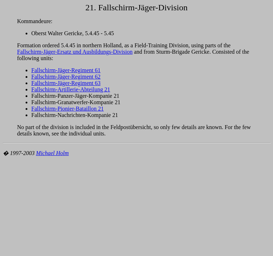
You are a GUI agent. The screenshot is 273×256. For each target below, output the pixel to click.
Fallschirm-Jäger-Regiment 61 (66, 70)
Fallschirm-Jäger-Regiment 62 (66, 77)
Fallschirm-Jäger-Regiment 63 (66, 83)
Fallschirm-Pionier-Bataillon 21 (67, 109)
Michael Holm (52, 153)
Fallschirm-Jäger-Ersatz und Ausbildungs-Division (75, 52)
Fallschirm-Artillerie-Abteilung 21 (70, 89)
